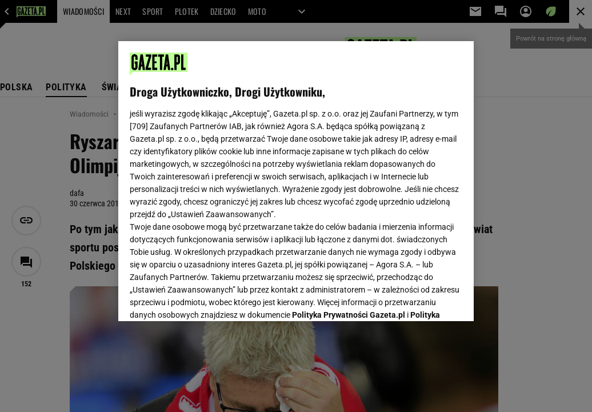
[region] (296, 181)
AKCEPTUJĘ (423, 298)
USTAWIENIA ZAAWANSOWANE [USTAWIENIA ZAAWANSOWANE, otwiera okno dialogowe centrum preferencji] (205, 298)
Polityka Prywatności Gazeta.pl (348, 169)
